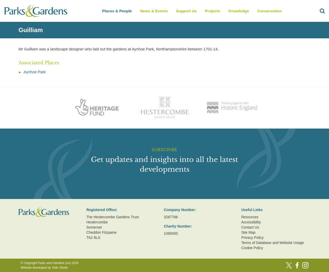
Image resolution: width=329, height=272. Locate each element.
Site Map (248, 232)
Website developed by (44, 267)
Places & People (117, 11)
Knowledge (239, 11)
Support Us (186, 11)
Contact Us (250, 227)
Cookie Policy (252, 248)
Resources (250, 217)
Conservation (269, 11)
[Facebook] (297, 265)
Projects (212, 11)
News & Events (154, 11)
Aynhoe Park (35, 72)
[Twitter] (289, 265)
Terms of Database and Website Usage (272, 243)
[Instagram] (305, 265)
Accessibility (251, 222)
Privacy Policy (252, 237)
